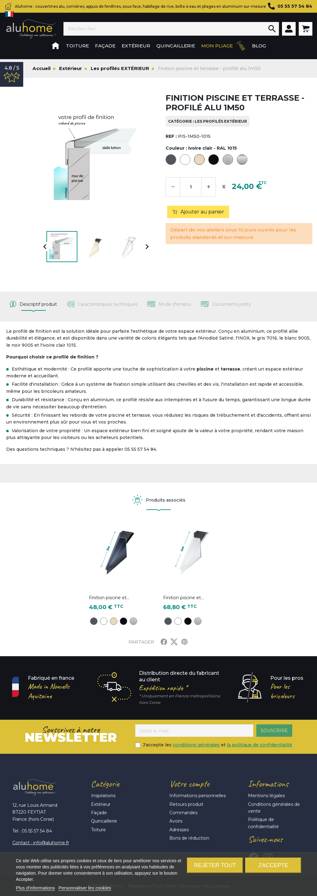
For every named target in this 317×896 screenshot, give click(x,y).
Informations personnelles (197, 795)
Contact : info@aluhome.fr (40, 842)
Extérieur (101, 804)
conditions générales (196, 745)
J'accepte (273, 865)
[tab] (33, 304)
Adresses (179, 829)
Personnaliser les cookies (85, 887)
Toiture (98, 829)
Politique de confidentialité (263, 823)
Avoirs (175, 821)
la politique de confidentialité (259, 745)
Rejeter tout (215, 865)
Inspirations (103, 795)
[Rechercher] (164, 29)
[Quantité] (191, 187)
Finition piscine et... (109, 597)
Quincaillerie (104, 821)
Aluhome (31, 29)
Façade (99, 812)
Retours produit (186, 804)
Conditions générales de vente (274, 808)
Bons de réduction (189, 838)
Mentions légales (266, 795)
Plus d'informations (35, 887)
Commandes (183, 812)
